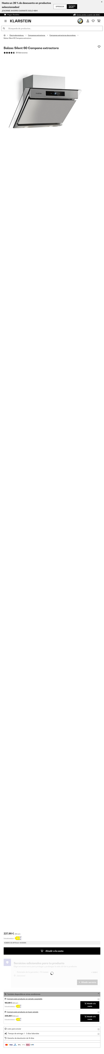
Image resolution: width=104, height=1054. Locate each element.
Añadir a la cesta (52, 951)
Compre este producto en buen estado (22, 1012)
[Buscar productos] (52, 28)
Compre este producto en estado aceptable (24, 999)
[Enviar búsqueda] (4, 28)
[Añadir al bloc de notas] (99, 46)
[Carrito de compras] (98, 21)
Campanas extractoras (36, 35)
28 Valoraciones (22, 53)
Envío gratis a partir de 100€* (88, 15)
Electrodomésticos (17, 35)
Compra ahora (72, 6)
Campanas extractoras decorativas (62, 35)
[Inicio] (7, 35)
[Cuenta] (88, 21)
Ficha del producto (9, 938)
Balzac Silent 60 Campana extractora (17, 38)
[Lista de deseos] (93, 21)
